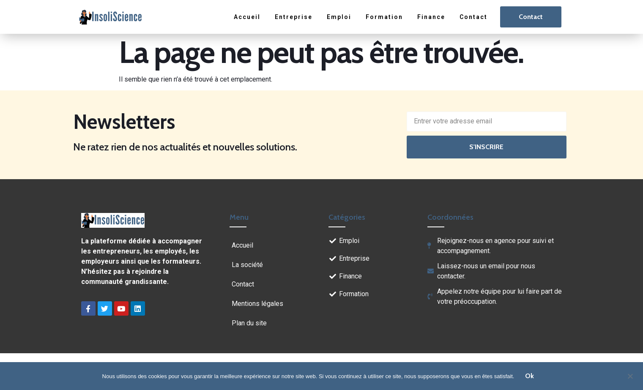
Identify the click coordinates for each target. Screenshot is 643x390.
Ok (529, 376)
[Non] (630, 375)
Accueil (247, 17)
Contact (473, 17)
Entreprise (293, 17)
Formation (384, 17)
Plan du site (249, 323)
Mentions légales (257, 304)
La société (247, 265)
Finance (431, 17)
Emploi (339, 17)
